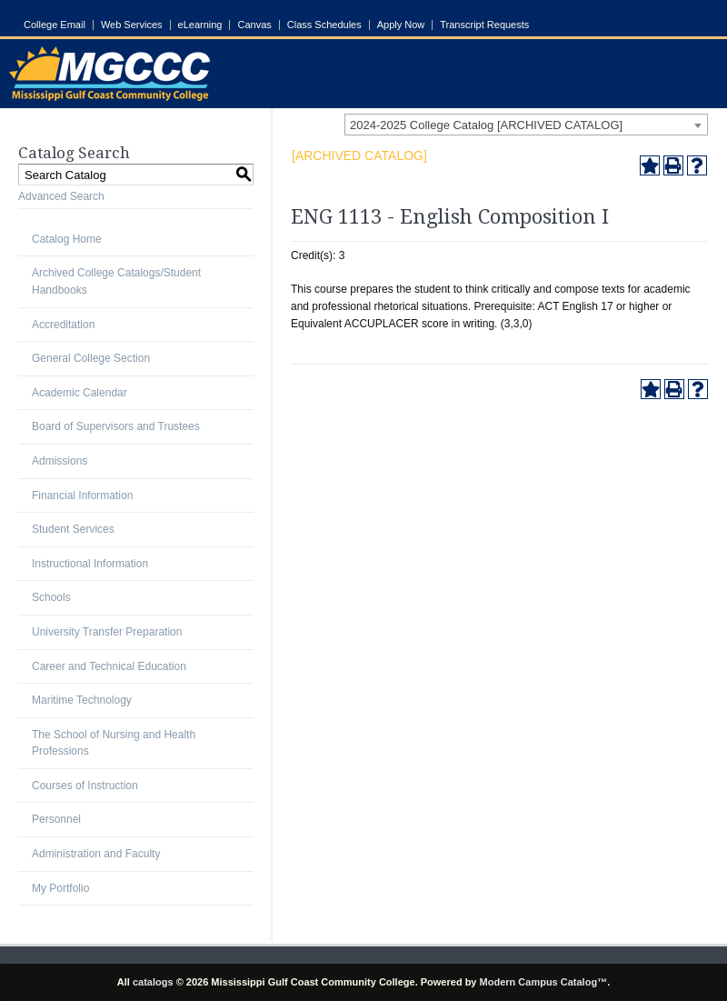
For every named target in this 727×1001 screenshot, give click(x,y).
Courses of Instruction (85, 785)
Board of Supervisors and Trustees (116, 426)
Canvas (254, 25)
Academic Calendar (79, 392)
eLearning (200, 25)
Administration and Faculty (96, 853)
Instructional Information (90, 563)
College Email (54, 25)
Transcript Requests (484, 25)
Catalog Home (67, 239)
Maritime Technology (82, 700)
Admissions (59, 461)
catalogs (153, 981)
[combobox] (526, 124)
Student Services (73, 529)
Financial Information (82, 495)
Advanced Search (61, 196)
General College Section (91, 358)
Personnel (56, 819)
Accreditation (63, 324)
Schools (51, 597)
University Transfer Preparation (107, 632)
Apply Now (401, 25)
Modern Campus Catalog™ (544, 981)
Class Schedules (324, 25)
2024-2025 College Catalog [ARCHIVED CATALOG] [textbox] (486, 125)
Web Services (132, 25)
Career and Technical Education (109, 666)
